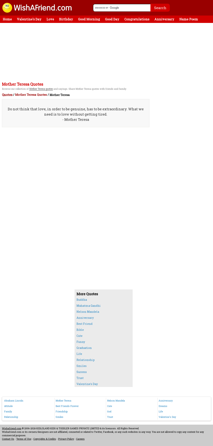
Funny (80, 342)
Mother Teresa (63, 400)
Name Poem (188, 19)
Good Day (112, 19)
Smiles (81, 366)
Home (7, 19)
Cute (79, 336)
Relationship (85, 360)
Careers (80, 438)
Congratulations (136, 19)
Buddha (81, 299)
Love (50, 19)
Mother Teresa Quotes (31, 95)
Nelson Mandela (87, 312)
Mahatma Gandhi (88, 305)
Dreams (163, 406)
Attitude (8, 406)
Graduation (84, 348)
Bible (80, 330)
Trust (80, 378)
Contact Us (8, 438)
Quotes (7, 95)
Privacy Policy (66, 438)
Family (8, 411)
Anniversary (164, 19)
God (109, 411)
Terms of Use (23, 438)
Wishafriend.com (11, 428)
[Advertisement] (107, 52)
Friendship (62, 411)
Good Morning (89, 19)
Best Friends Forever (67, 406)
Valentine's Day (29, 19)
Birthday (66, 19)
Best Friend (84, 324)
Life (79, 354)
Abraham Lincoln (13, 400)
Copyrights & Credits (44, 438)
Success (81, 372)
